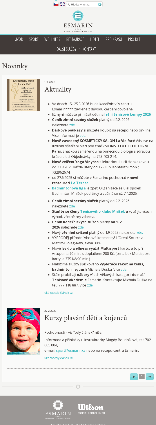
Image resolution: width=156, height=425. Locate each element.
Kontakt (89, 49)
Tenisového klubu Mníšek (102, 211)
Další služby (66, 49)
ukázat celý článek (56, 293)
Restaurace (75, 39)
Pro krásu (113, 39)
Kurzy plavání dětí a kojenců (85, 318)
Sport (33, 39)
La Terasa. (80, 182)
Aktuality (57, 89)
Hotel (95, 39)
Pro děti (134, 39)
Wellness (52, 39)
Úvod (19, 39)
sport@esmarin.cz (70, 350)
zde (72, 124)
